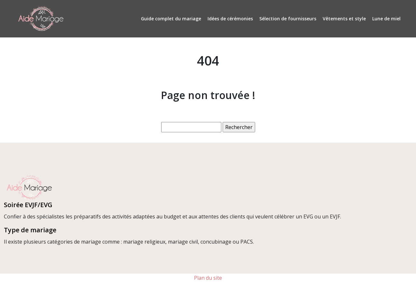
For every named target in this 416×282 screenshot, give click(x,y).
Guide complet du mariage (171, 18)
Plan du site (208, 277)
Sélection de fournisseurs (287, 18)
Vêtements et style (344, 18)
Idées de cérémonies (230, 18)
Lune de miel (386, 18)
